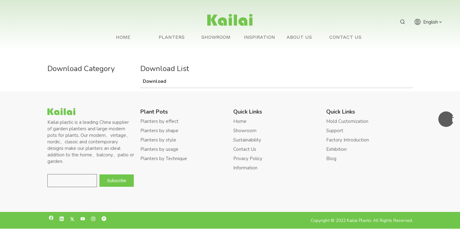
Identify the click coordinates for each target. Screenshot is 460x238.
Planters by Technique (163, 158)
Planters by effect (159, 121)
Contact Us (244, 149)
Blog (331, 158)
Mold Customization (347, 121)
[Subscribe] (116, 180)
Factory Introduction (347, 140)
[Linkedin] (62, 219)
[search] (72, 180)
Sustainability (247, 140)
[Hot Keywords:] (402, 22)
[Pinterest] (104, 219)
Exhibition (336, 149)
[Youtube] (83, 219)
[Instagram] (93, 219)
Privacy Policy (247, 158)
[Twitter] (72, 219)
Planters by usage (159, 149)
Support (334, 131)
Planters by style (158, 140)
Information (245, 168)
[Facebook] (51, 219)
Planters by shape (159, 131)
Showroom (244, 131)
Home (240, 121)
